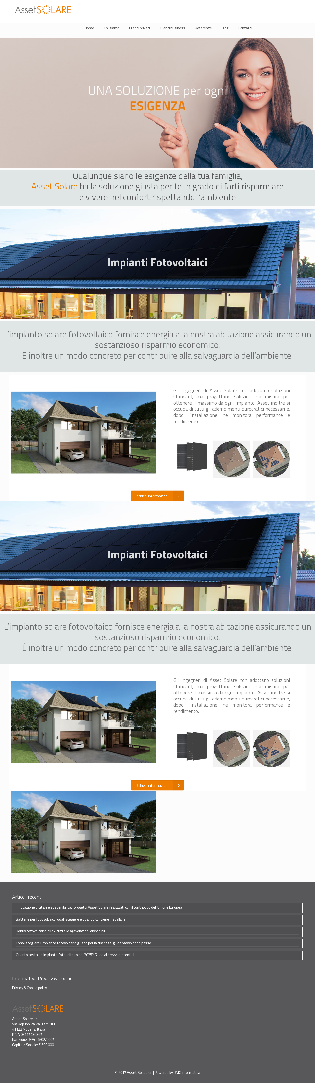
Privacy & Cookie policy (29, 988)
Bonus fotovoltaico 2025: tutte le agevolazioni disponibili (61, 931)
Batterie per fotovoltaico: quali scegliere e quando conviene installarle (71, 919)
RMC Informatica (187, 1072)
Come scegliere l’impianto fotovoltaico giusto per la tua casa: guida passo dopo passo (83, 943)
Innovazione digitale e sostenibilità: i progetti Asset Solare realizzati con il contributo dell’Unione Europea (99, 907)
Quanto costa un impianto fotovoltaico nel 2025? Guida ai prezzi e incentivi (75, 955)
